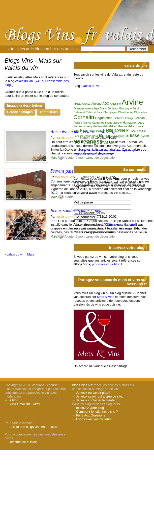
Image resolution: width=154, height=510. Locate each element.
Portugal (78, 136)
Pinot (130, 130)
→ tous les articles (22, 49)
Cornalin (84, 117)
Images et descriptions (25, 105)
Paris (99, 130)
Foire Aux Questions (90, 415)
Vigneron (109, 142)
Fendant (139, 118)
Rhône (87, 136)
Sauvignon (118, 136)
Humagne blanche (111, 122)
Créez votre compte (121, 224)
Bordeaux (113, 108)
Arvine (132, 102)
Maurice (122, 126)
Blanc (103, 108)
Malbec (113, 126)
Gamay (96, 122)
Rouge (105, 135)
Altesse (86, 103)
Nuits (76, 130)
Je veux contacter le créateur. (97, 400)
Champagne (110, 112)
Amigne (96, 103)
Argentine (115, 103)
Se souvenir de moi (92, 212)
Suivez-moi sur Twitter (25, 404)
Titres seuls (49, 112)
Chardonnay (125, 112)
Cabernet (79, 112)
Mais (53, 157)
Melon (131, 126)
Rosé (95, 136)
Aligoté (77, 103)
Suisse (132, 135)
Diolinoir (117, 118)
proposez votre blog (106, 264)
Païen (84, 130)
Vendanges (88, 141)
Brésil (136, 108)
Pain (92, 130)
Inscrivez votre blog (90, 408)
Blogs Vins (79, 385)
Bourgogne (125, 108)
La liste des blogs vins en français (33, 427)
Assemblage (92, 108)
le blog (13, 400)
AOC (105, 103)
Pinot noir (141, 130)
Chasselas (140, 112)
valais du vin (24, 81)
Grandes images (20, 112)
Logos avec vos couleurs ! (94, 419)
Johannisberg (83, 126)
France (87, 122)
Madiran (97, 126)
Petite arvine (114, 130)
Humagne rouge (133, 122)
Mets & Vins (105, 297)
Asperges (79, 108)
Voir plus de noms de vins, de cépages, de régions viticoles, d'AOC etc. (106, 152)
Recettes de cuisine (23, 442)
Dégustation (103, 118)
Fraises (78, 122)
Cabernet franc (94, 112)
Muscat (139, 126)
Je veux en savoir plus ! (93, 393)
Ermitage (129, 118)
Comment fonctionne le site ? (97, 411)
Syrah (145, 136)
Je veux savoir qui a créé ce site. (99, 396)
